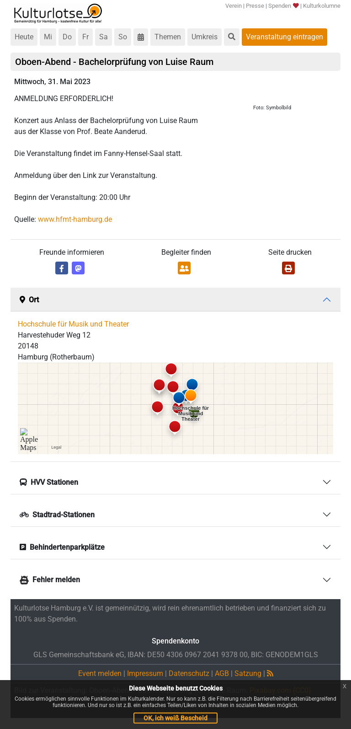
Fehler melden (50, 579)
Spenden (283, 5)
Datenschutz (189, 673)
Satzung (247, 673)
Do (67, 36)
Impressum (145, 673)
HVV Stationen (49, 482)
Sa (103, 36)
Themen (167, 36)
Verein (233, 5)
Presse (255, 5)
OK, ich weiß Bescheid (175, 718)
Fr (85, 36)
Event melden (100, 673)
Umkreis (204, 36)
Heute (24, 36)
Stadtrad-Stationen (57, 514)
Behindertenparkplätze (62, 547)
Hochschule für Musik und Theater (73, 324)
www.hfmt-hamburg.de (75, 219)
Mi (48, 36)
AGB (222, 673)
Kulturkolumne (321, 5)
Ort (29, 299)
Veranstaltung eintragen (284, 36)
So (122, 36)
